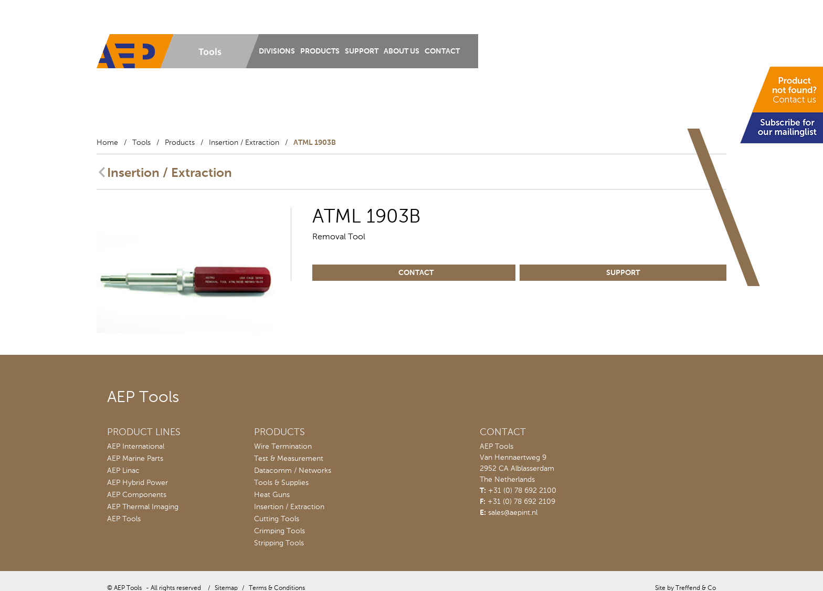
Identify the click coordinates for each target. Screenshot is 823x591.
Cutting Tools (276, 519)
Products (320, 51)
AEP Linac (123, 470)
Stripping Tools (279, 543)
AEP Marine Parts (135, 458)
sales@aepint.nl (512, 512)
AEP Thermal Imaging (142, 507)
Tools (141, 142)
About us (401, 51)
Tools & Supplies (281, 483)
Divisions (277, 51)
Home (107, 142)
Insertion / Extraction (244, 142)
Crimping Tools (279, 531)
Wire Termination (283, 446)
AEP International (135, 446)
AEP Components (136, 495)
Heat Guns (272, 495)
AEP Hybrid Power (137, 483)
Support (361, 51)
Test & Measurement (288, 458)
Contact (442, 51)
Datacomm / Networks (292, 470)
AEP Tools (124, 519)
